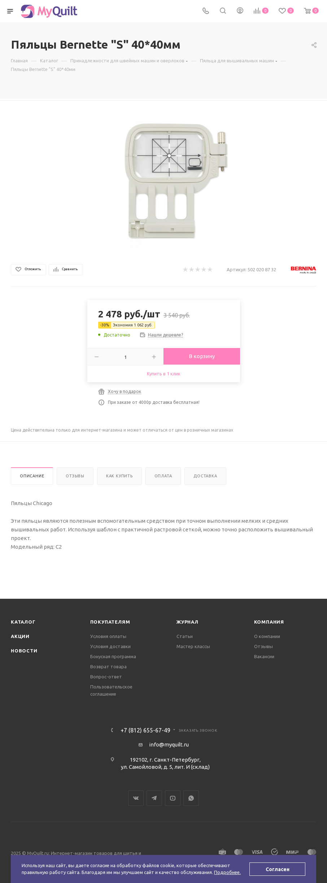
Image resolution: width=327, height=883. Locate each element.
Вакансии (264, 656)
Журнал (187, 621)
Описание (32, 476)
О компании (267, 636)
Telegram (154, 798)
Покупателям (110, 621)
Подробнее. (227, 872)
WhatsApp (191, 798)
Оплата (163, 476)
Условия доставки (110, 646)
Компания (269, 621)
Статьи (184, 636)
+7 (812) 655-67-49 (145, 730)
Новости (24, 650)
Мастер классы (193, 646)
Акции (20, 636)
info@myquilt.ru (169, 744)
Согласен (277, 869)
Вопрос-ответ (106, 676)
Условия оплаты (108, 636)
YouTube (172, 798)
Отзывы (75, 476)
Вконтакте (136, 798)
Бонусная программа (113, 656)
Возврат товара (108, 666)
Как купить (119, 476)
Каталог (23, 621)
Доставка (205, 476)
